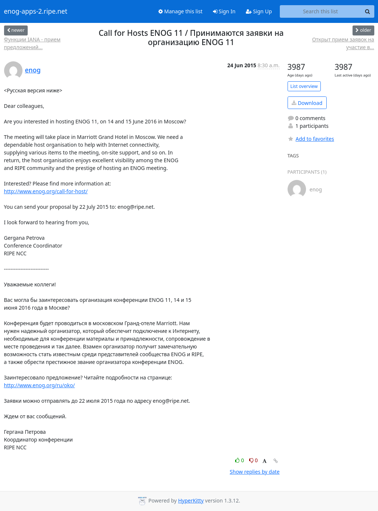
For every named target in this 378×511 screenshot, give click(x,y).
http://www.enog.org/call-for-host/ (46, 191)
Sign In (224, 11)
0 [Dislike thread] (253, 460)
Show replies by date (254, 471)
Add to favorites (311, 138)
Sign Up (259, 11)
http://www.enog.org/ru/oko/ (39, 385)
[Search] (367, 11)
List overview (304, 86)
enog (33, 69)
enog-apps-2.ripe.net (36, 11)
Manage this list (180, 11)
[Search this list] (320, 11)
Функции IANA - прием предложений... (32, 43)
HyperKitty (190, 500)
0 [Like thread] (240, 460)
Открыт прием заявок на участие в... (343, 43)
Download (307, 102)
